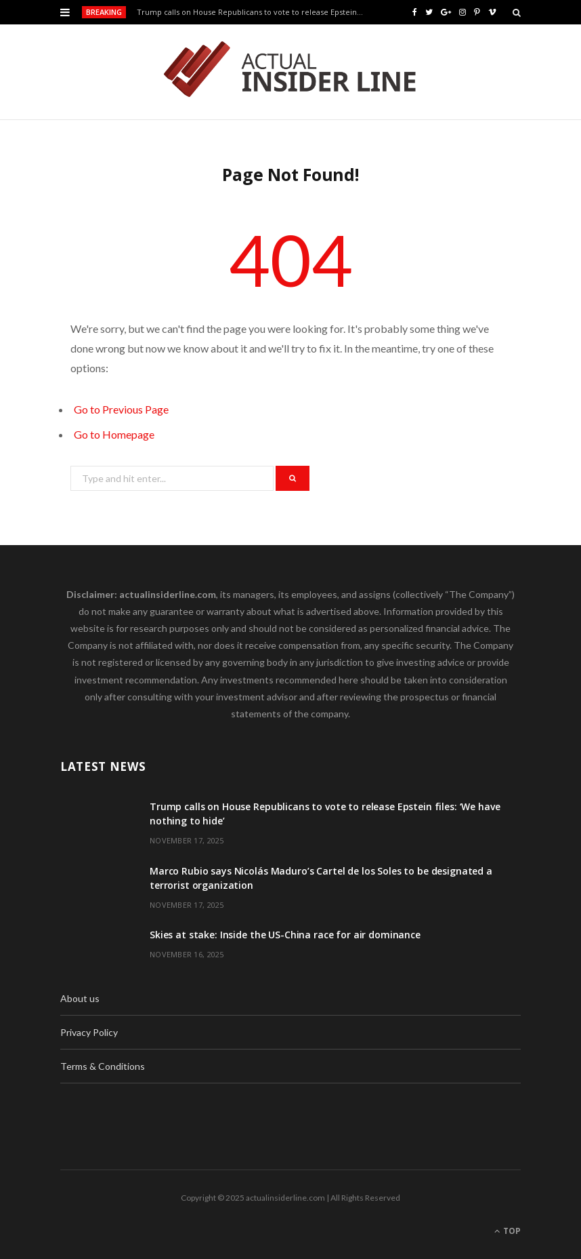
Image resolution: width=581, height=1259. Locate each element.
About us (80, 998)
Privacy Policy (89, 1032)
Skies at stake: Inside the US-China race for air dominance (285, 934)
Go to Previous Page (121, 409)
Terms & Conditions (102, 1066)
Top (507, 1231)
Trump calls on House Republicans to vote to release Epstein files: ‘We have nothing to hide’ (254, 12)
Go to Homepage (114, 434)
